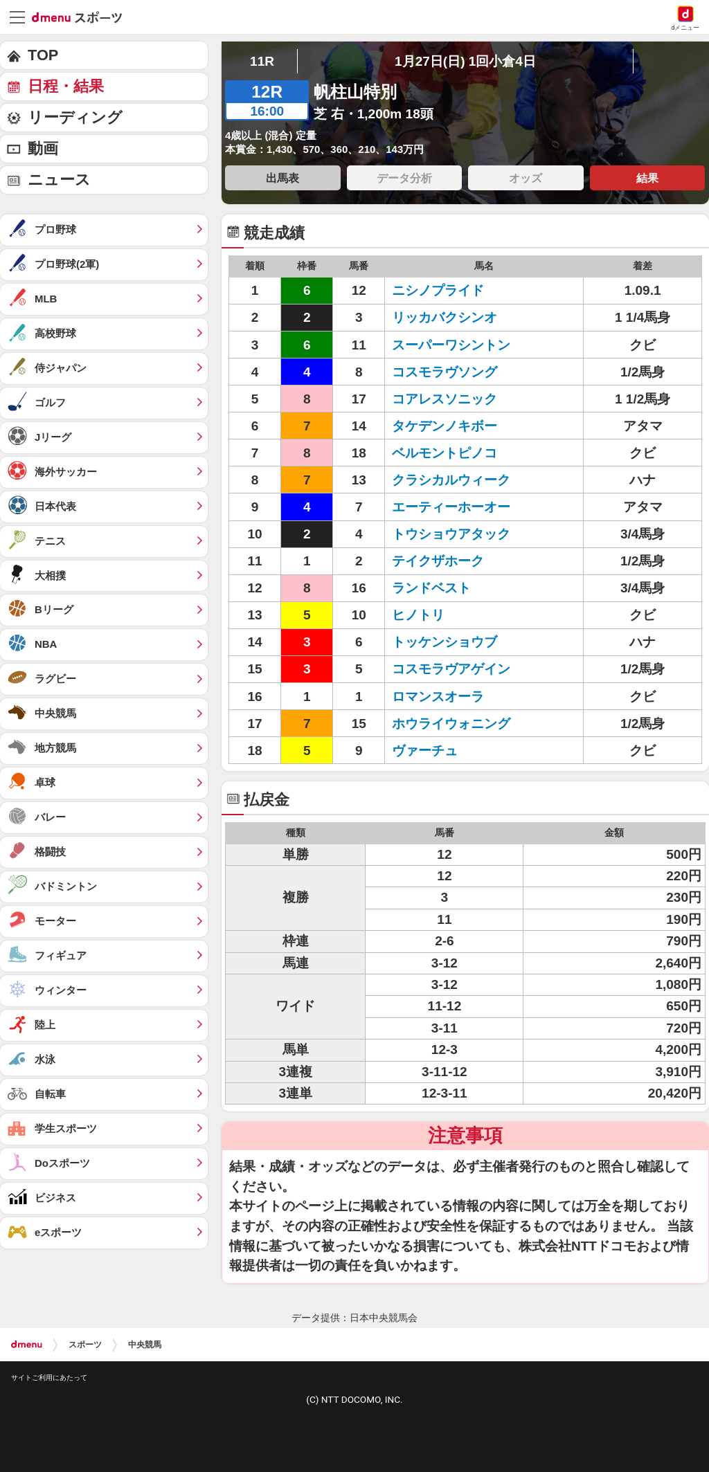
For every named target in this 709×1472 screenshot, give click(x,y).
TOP (43, 55)
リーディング (75, 117)
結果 (647, 178)
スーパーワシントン (451, 345)
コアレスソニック (444, 399)
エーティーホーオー (451, 507)
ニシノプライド (438, 290)
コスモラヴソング (444, 372)
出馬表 (282, 178)
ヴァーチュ (425, 750)
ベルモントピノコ (444, 453)
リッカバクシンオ (444, 317)
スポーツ (85, 1345)
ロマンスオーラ (438, 696)
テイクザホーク (438, 561)
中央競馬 (144, 1345)
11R (262, 61)
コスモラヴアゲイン (451, 669)
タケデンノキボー (444, 426)
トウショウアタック (451, 534)
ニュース (59, 179)
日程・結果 (66, 86)
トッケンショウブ (444, 642)
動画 (43, 148)
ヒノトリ (418, 615)
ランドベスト (431, 588)
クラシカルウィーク (451, 480)
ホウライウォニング (451, 723)
